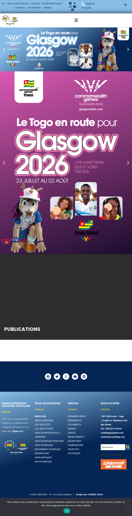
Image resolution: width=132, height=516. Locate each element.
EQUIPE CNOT (74, 441)
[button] (76, 20)
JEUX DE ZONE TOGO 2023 (18, 4)
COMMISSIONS (75, 445)
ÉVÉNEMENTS (75, 420)
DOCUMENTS (74, 424)
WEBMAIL (48, 8)
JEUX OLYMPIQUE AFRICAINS (49, 441)
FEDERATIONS (42, 453)
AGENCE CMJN (95, 494)
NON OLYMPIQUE (43, 461)
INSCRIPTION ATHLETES (52, 4)
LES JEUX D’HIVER (44, 428)
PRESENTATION (34, 8)
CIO (3, 4)
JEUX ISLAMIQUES (44, 445)
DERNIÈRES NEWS (77, 416)
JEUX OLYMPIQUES (44, 420)
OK (66, 511)
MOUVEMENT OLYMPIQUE (47, 449)
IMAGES (72, 428)
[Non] (127, 507)
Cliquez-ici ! (18, 431)
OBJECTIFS (73, 449)
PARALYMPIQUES (43, 457)
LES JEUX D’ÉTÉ (43, 424)
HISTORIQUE (20, 8)
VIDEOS (71, 432)
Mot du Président (111, 454)
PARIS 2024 (35, 4)
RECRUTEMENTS (76, 437)
